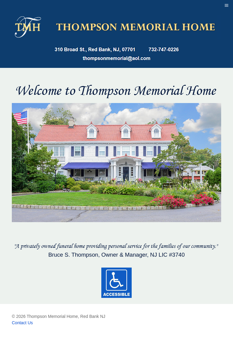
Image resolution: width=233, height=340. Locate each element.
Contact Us (22, 322)
